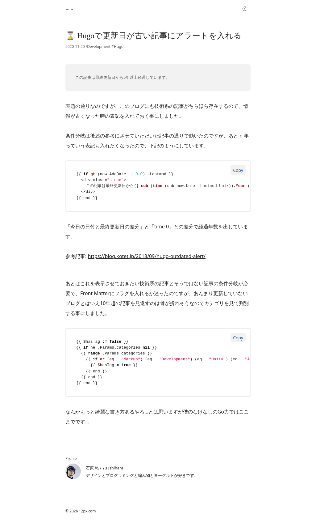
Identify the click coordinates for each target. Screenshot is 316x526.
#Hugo (117, 46)
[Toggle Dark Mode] (244, 8)
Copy (238, 170)
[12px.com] (69, 8)
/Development (98, 46)
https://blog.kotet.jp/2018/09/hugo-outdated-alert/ (147, 256)
